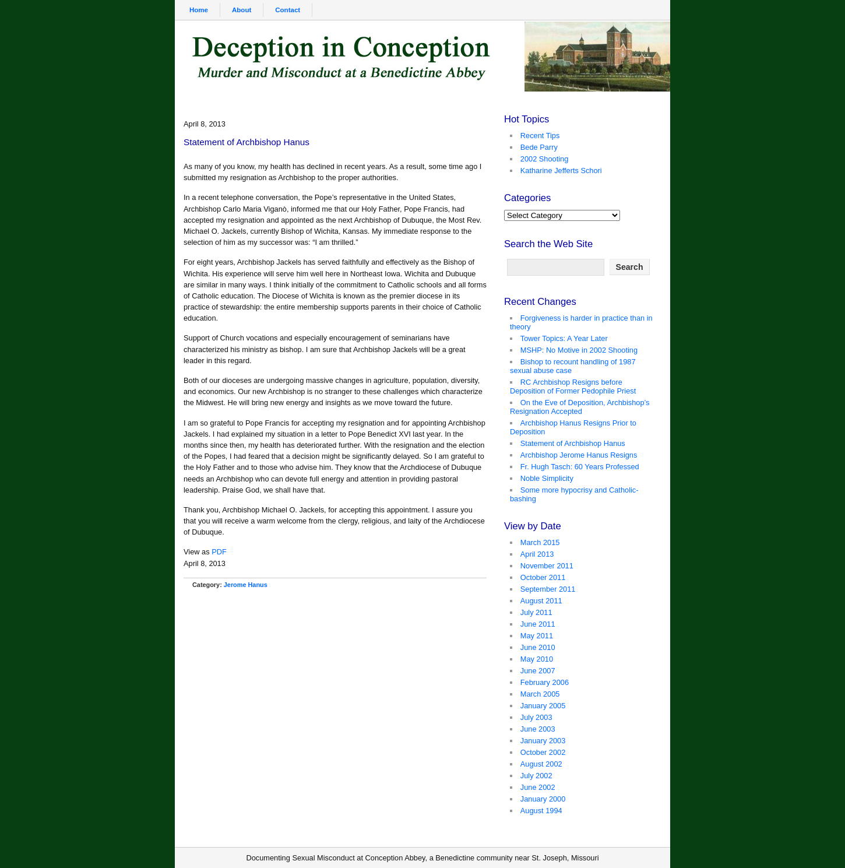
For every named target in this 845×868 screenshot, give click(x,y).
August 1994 (541, 810)
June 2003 (537, 729)
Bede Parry (539, 147)
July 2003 (536, 717)
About (241, 9)
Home (198, 9)
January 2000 (543, 799)
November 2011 (546, 565)
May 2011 (536, 635)
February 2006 (544, 682)
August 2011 (541, 600)
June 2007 (537, 670)
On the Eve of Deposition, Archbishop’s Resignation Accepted (580, 407)
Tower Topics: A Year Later (564, 338)
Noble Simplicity (546, 478)
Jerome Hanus (245, 584)
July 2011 (536, 612)
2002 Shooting (544, 158)
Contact (287, 9)
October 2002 (543, 752)
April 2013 (537, 554)
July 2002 (536, 775)
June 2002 (537, 787)
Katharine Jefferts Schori (561, 170)
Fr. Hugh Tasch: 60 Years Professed (579, 466)
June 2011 (537, 624)
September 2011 (548, 589)
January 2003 (543, 740)
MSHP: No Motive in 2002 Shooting (579, 350)
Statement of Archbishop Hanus (572, 443)
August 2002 (541, 764)
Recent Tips (540, 135)
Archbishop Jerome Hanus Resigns (579, 455)
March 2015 (540, 542)
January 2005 (543, 705)
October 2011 (543, 577)
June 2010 (537, 647)
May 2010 (536, 659)
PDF (219, 551)
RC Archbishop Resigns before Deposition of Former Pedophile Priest (573, 386)
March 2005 (540, 694)
